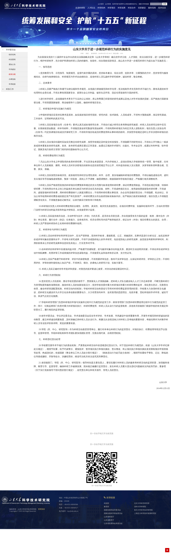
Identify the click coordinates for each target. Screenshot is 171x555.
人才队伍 (91, 8)
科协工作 (10, 89)
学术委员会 (11, 50)
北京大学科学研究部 (141, 503)
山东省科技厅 (109, 517)
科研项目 (111, 8)
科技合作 (132, 8)
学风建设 (12, 69)
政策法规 (12, 74)
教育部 (106, 507)
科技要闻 (12, 59)
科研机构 (101, 8)
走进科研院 (80, 8)
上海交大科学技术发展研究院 (145, 513)
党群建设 (142, 8)
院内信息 (162, 8)
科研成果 (121, 8)
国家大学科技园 (144, 4)
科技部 (106, 503)
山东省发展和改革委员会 (113, 523)
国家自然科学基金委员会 (113, 513)
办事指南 (12, 79)
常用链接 (12, 84)
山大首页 (101, 4)
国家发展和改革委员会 (112, 510)
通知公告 (12, 64)
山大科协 (108, 4)
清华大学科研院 (140, 507)
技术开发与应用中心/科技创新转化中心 (124, 4)
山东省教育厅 (109, 520)
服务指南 (152, 8)
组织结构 (12, 55)
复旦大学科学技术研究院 (143, 510)
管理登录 (41, 509)
